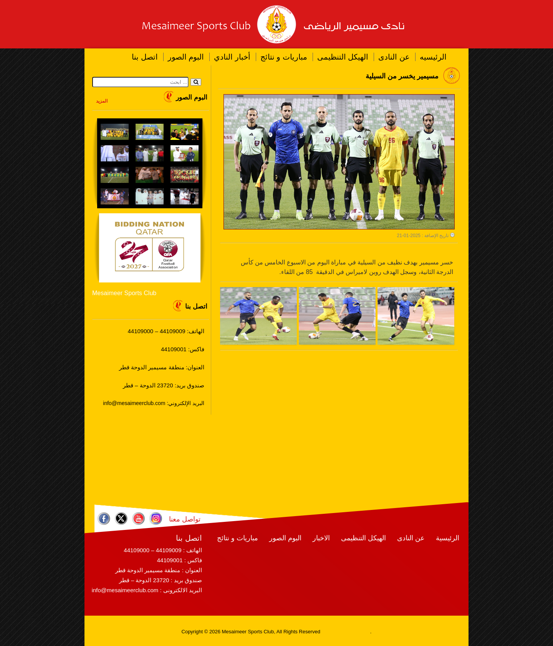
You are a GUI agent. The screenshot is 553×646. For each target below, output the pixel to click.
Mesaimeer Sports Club (124, 293)
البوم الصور (186, 57)
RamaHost (358, 631)
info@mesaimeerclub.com (125, 590)
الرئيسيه (433, 57)
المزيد (102, 101)
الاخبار (321, 538)
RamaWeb (333, 631)
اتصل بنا (145, 57)
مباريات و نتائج (283, 57)
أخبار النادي (232, 57)
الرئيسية (447, 538)
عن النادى (394, 57)
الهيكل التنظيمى (343, 57)
